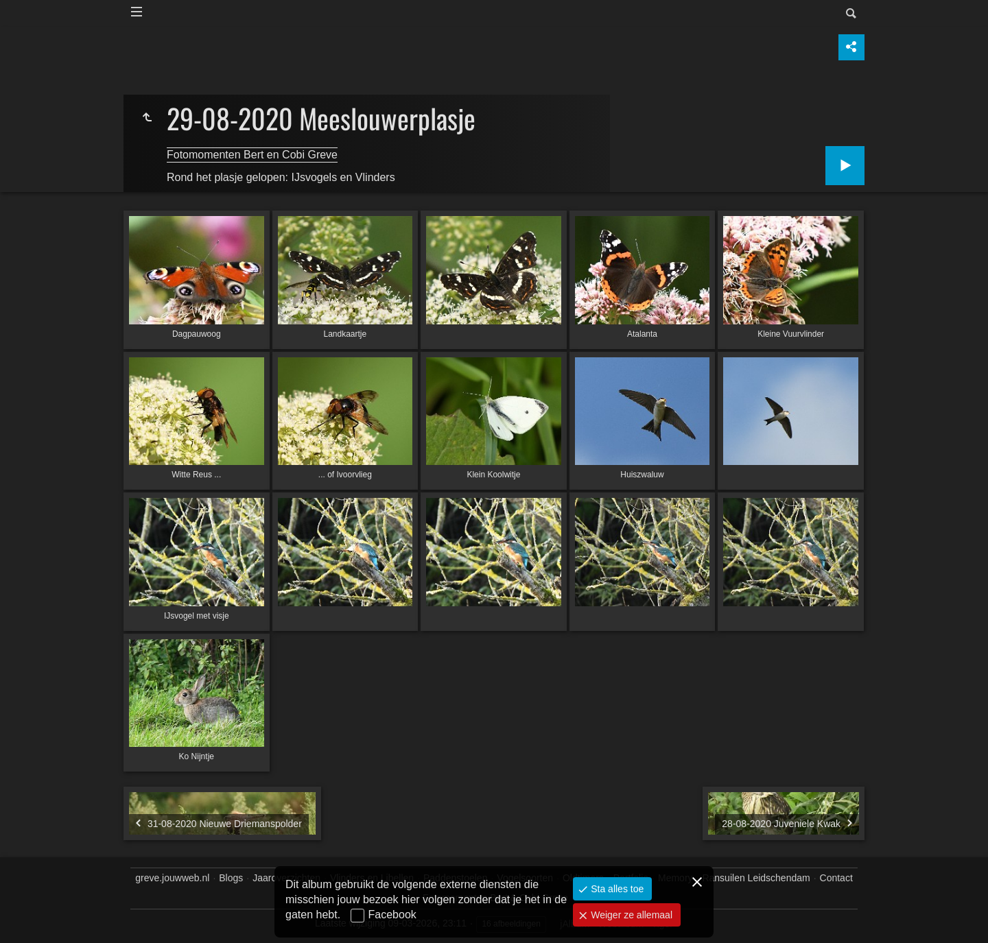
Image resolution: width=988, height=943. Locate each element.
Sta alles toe (616, 888)
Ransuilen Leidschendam (756, 877)
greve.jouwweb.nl (172, 877)
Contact (836, 877)
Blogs (231, 877)
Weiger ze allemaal (630, 914)
